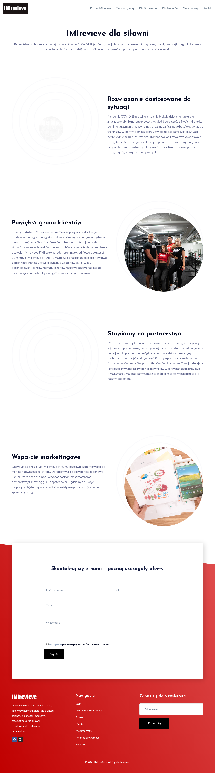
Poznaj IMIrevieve (98, 8)
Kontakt (207, 8)
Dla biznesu (146, 8)
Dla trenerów (168, 8)
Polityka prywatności (88, 737)
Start (78, 703)
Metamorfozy (189, 8)
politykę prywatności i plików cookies (85, 644)
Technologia (123, 8)
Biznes (79, 717)
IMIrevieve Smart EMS (89, 710)
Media (79, 724)
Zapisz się (154, 723)
